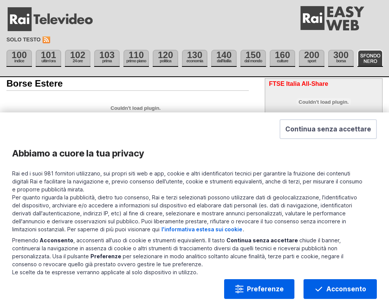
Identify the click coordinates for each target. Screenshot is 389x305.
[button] (328, 139)
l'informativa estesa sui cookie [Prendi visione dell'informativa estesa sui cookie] (201, 239)
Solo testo (23, 39)
